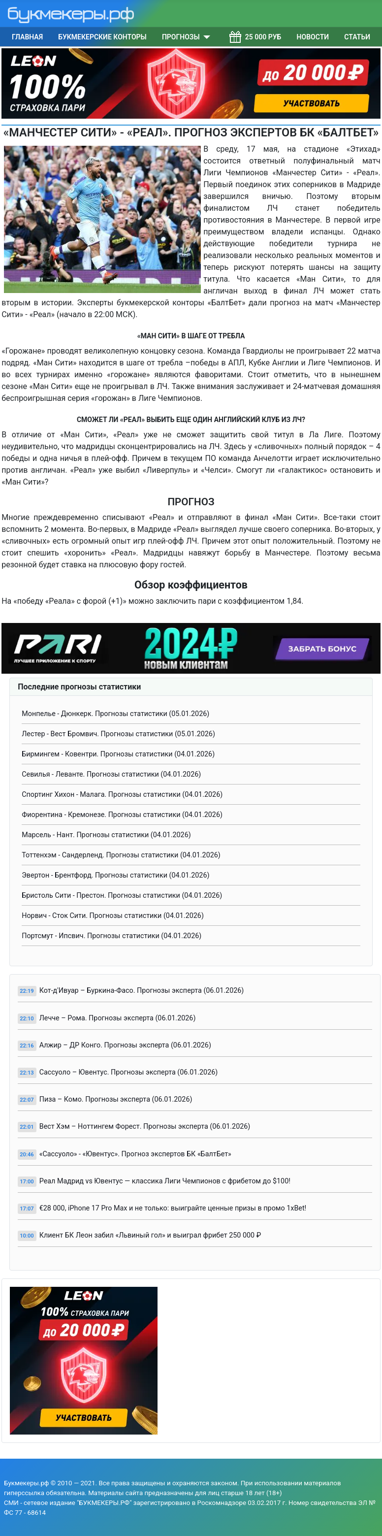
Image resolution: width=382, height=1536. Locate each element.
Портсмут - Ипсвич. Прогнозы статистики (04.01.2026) (111, 936)
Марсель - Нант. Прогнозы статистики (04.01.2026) (106, 835)
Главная (27, 37)
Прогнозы (181, 37)
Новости (313, 37)
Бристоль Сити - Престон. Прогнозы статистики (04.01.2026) (122, 895)
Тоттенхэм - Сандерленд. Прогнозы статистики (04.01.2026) (121, 855)
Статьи (357, 37)
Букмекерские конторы (102, 37)
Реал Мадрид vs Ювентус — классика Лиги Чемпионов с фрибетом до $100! (164, 1181)
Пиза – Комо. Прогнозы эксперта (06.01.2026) (115, 1099)
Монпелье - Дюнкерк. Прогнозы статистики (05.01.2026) (115, 714)
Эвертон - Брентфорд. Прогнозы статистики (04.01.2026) (115, 875)
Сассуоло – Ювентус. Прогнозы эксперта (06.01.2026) (128, 1072)
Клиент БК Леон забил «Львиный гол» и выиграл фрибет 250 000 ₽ (150, 1235)
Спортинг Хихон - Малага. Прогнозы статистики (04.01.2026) (122, 794)
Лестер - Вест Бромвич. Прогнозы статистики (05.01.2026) (118, 734)
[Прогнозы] (205, 37)
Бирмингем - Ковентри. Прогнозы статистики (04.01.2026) (118, 754)
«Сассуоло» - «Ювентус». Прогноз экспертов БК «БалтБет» (135, 1154)
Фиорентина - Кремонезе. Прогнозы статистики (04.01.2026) (122, 815)
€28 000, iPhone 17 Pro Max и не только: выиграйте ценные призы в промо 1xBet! (173, 1208)
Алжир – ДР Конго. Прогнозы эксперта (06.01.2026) (125, 1045)
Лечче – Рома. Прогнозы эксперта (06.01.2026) (117, 1018)
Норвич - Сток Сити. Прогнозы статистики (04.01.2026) (113, 916)
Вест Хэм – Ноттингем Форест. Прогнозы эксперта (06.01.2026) (145, 1126)
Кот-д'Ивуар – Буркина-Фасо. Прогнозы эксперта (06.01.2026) (141, 990)
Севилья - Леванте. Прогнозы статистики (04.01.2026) (111, 774)
